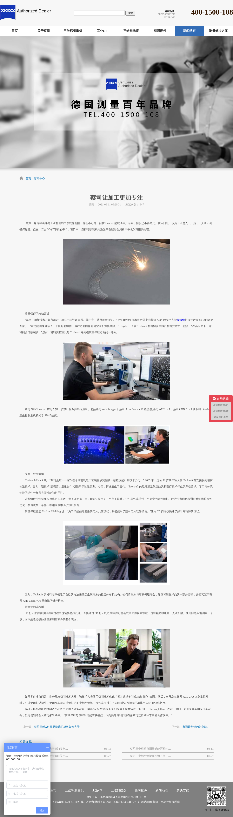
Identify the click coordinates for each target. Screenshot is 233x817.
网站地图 (146, 801)
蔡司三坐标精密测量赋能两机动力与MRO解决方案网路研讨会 (150, 748)
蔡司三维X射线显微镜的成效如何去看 (57, 726)
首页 (28, 178)
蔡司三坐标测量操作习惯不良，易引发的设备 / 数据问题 (150, 755)
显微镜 (181, 319)
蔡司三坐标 (159, 801)
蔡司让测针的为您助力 (196, 726)
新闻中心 (39, 178)
